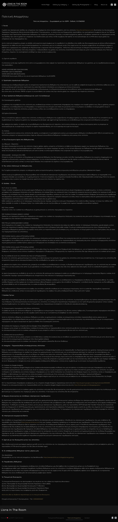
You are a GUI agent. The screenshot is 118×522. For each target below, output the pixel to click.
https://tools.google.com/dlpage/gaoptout (87, 385)
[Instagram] (115, 5)
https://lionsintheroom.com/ (85, 30)
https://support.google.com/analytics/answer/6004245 (93, 383)
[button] (61, 4)
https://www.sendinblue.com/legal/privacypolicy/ (59, 457)
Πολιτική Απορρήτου (74, 518)
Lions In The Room (15, 509)
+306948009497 (38, 499)
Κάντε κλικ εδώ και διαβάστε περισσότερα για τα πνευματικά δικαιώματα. (26, 494)
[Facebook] (112, 5)
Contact (87, 518)
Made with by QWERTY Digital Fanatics (12, 518)
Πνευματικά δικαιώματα (56, 518)
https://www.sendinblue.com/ (30, 422)
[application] (69, 4)
